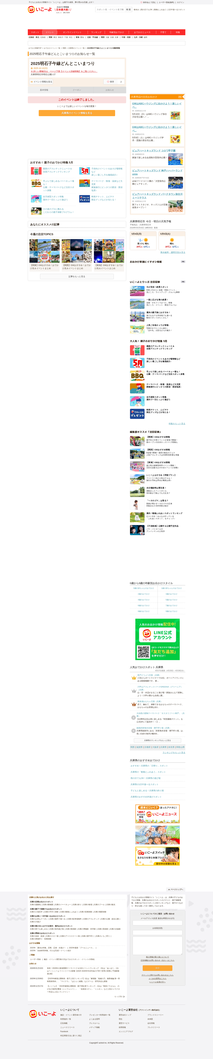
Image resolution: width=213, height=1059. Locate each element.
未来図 (150, 1019)
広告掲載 (63, 1023)
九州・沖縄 (138, 37)
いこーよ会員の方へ (158, 982)
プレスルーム (94, 1023)
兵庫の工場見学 (36, 912)
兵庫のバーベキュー (63, 905)
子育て (163, 32)
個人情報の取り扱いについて (157, 957)
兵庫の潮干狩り (88, 936)
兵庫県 (163, 747)
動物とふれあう (160, 10)
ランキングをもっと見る (174, 752)
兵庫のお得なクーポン (39, 919)
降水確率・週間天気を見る (172, 252)
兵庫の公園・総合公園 (110, 919)
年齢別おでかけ (116, 32)
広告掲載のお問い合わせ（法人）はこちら (157, 960)
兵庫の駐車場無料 (74, 919)
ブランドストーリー (155, 1015)
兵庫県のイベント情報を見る (77, 113)
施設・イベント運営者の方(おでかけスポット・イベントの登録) (69, 959)
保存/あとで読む (148, 2)
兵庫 (116, 37)
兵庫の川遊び (35, 922)
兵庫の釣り (77, 905)
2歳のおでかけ (144, 594)
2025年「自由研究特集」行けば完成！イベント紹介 (50, 951)
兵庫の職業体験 (100, 912)
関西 (103, 37)
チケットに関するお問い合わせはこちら (158, 975)
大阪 (107, 37)
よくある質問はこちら (157, 979)
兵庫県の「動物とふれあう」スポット (148, 772)
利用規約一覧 (65, 1019)
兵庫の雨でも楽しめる (39, 929)
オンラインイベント (72, 32)
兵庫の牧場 (87, 905)
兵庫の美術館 (102, 929)
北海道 (43, 37)
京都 (112, 37)
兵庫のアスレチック (91, 919)
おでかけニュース (142, 32)
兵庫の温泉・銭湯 (37, 936)
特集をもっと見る (177, 423)
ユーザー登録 (35, 959)
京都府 (147, 747)
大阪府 (155, 747)
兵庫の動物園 (47, 905)
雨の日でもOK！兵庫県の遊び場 (145, 778)
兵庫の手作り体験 (51, 912)
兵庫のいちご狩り (103, 936)
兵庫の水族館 (115, 929)
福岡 (145, 37)
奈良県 (171, 747)
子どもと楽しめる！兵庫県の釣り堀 (147, 790)
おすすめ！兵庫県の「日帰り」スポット (149, 766)
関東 (50, 37)
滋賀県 (139, 747)
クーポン (77, 90)
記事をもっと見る (77, 276)
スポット (35, 32)
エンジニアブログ (126, 1031)
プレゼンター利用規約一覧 (99, 1015)
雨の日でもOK (146, 10)
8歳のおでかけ (144, 611)
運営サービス (124, 1023)
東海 (77, 37)
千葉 (66, 37)
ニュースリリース (67, 1027)
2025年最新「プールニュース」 (81, 948)
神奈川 (60, 37)
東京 (55, 37)
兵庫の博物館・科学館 (87, 929)
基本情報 (44, 90)
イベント (50, 32)
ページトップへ (175, 889)
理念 (120, 1019)
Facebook (64, 1031)
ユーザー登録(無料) (166, 2)
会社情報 (151, 1023)
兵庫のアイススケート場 (70, 936)
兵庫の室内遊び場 (57, 929)
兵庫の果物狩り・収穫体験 (40, 939)
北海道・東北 (34, 37)
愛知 (82, 37)
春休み (136, 10)
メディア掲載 (94, 1027)
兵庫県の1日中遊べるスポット (145, 784)
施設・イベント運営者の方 (71, 1015)
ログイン (180, 2)
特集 (178, 32)
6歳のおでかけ (144, 605)
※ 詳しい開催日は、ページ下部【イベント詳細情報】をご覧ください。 (64, 71)
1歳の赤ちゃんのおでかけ (171, 588)
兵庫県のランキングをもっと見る (157, 740)
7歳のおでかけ (171, 605)
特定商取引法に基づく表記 (71, 1036)
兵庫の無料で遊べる (58, 919)
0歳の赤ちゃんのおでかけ (143, 588)
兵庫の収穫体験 (86, 912)
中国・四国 (126, 37)
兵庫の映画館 (71, 929)
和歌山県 (180, 747)
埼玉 (70, 37)
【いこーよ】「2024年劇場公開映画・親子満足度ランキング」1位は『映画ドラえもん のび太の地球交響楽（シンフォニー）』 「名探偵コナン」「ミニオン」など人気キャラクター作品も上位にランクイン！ (83, 989)
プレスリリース (153, 1027)
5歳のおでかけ (171, 600)
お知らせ (110, 90)
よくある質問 (94, 1019)
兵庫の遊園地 (35, 905)
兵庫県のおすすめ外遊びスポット (146, 797)
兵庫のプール (99, 905)
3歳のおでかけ (171, 594)
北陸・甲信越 (92, 37)
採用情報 (122, 1027)
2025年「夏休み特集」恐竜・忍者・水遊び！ (48, 948)
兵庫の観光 (110, 905)
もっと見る (118, 996)
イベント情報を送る (41, 81)
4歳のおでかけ (144, 600)
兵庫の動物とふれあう (69, 912)
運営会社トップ (125, 1015)
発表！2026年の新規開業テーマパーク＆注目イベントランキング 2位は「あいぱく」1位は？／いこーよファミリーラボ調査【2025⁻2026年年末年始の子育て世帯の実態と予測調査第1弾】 (83, 971)
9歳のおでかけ (171, 611)
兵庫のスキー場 (52, 936)
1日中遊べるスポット (176, 10)
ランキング (96, 32)
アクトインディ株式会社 (149, 1010)
